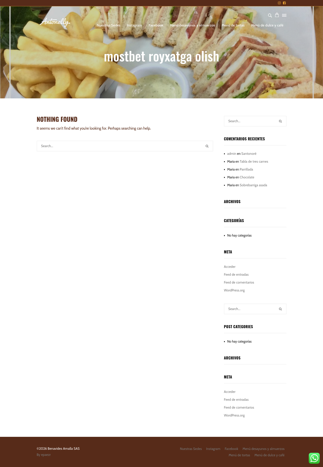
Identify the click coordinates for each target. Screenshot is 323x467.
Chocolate (247, 177)
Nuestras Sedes (108, 25)
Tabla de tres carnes (254, 162)
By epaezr (44, 455)
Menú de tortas (233, 25)
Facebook (156, 25)
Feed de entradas (236, 275)
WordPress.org (234, 290)
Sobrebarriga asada (253, 185)
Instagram (134, 25)
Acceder (230, 267)
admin (232, 154)
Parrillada (246, 169)
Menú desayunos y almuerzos (192, 25)
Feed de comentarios (239, 282)
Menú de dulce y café (267, 25)
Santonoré (248, 154)
